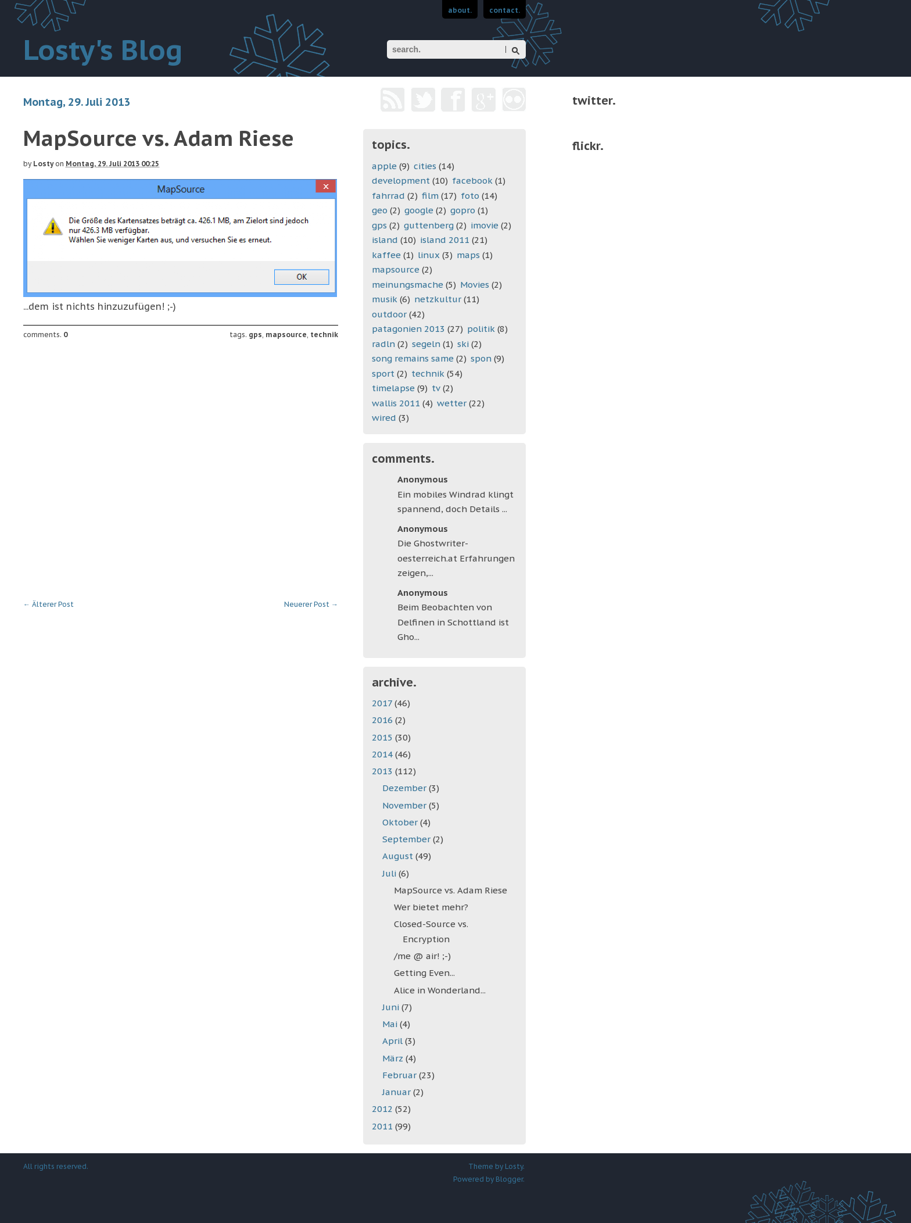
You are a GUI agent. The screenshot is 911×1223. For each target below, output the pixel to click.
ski (463, 343)
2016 (383, 719)
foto (470, 195)
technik (324, 334)
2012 (383, 1108)
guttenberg (429, 225)
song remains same (413, 358)
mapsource (286, 334)
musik (384, 299)
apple (384, 165)
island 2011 (444, 239)
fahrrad (388, 195)
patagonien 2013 (408, 328)
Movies (474, 284)
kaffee (386, 254)
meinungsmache (407, 284)
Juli (390, 873)
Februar (400, 1075)
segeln (426, 343)
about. (460, 10)
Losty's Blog (102, 49)
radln (383, 343)
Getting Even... (424, 972)
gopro (462, 210)
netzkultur (437, 299)
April (393, 1040)
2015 (383, 737)
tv (436, 388)
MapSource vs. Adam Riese (450, 890)
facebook (472, 180)
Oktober (401, 822)
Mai (391, 1023)
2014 (383, 754)
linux (429, 254)
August (398, 855)
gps (255, 334)
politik (481, 328)
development (401, 180)
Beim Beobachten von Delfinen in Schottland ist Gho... (453, 622)
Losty (43, 163)
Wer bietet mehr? (431, 907)
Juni (391, 1007)
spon (481, 358)
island (385, 239)
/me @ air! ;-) (422, 955)
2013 (383, 771)
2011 (383, 1126)
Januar (397, 1091)
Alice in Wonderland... (440, 990)
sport (383, 373)
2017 (383, 703)
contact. (504, 10)
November (405, 805)
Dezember (405, 787)
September (407, 839)
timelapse (393, 388)
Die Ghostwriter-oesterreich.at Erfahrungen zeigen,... (456, 558)
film (430, 195)
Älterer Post (48, 604)
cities (425, 165)
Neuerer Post (311, 604)
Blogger (509, 1179)
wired (384, 417)
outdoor (389, 314)
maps (468, 254)
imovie (484, 225)
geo (380, 210)
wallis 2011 (396, 403)
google (418, 210)
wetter (452, 403)
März (394, 1058)
